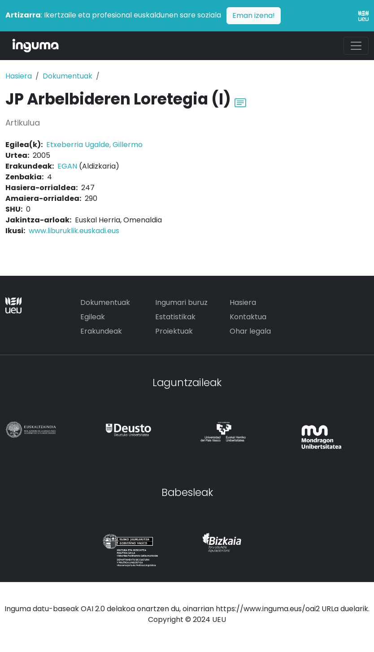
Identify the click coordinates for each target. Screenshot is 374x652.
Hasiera (18, 76)
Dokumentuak (67, 76)
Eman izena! (253, 15)
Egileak (92, 317)
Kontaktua (248, 317)
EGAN (67, 166)
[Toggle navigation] (356, 46)
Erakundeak (101, 331)
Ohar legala (250, 331)
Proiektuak (174, 331)
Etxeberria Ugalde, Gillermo (94, 144)
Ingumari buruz (181, 302)
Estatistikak (175, 317)
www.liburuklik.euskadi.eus (74, 231)
